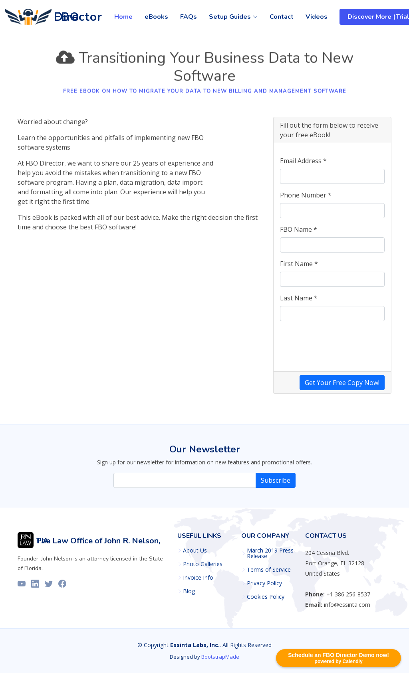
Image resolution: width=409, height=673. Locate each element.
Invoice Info (198, 577)
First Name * (299, 263)
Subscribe (275, 480)
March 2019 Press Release (270, 553)
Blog (189, 591)
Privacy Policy (264, 583)
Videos (317, 16)
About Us (195, 550)
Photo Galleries (202, 564)
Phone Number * (306, 195)
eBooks (156, 16)
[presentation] (340, 343)
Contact (282, 16)
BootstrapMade (220, 656)
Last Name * (299, 298)
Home (123, 16)
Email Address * (303, 160)
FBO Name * (298, 229)
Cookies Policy (265, 597)
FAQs (188, 16)
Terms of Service (269, 569)
